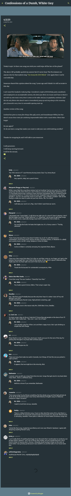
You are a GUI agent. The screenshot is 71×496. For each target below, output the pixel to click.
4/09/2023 (24, 452)
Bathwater (12, 373)
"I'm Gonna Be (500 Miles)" (37, 75)
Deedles (12, 294)
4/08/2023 (17, 436)
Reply (11, 183)
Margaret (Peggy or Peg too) (19, 187)
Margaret (12, 213)
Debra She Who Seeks (16, 276)
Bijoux (11, 235)
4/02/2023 (15, 170)
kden (10, 425)
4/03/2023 (14, 335)
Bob (10, 354)
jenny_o (11, 436)
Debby (16, 410)
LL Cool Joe (13, 314)
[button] (5, 25)
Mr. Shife (17, 176)
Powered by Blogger (35, 493)
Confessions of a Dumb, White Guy (29, 3)
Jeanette (12, 392)
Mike (10, 256)
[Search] (56, 3)
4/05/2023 (15, 425)
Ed (10, 335)
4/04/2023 (23, 175)
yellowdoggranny (15, 452)
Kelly (10, 170)
